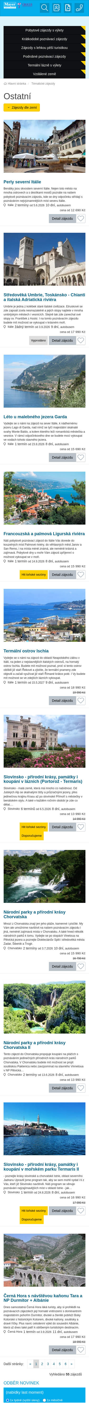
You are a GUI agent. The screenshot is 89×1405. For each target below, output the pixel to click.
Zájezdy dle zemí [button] (22, 107)
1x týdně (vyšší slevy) (22, 1400)
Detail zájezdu (62, 218)
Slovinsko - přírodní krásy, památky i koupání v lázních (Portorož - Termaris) (43, 779)
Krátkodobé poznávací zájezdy (44, 39)
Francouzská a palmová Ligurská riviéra (44, 534)
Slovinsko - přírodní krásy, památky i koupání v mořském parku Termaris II (41, 1167)
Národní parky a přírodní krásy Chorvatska (35, 914)
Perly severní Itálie (22, 182)
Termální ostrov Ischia (26, 651)
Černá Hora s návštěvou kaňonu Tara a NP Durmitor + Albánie (43, 1298)
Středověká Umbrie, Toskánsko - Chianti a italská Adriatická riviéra (44, 297)
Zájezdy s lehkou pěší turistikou (44, 48)
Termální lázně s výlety (44, 65)
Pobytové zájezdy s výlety (44, 30)
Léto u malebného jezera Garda (35, 417)
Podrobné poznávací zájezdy (44, 56)
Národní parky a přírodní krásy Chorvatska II (35, 1045)
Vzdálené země (44, 74)
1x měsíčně (52, 1400)
